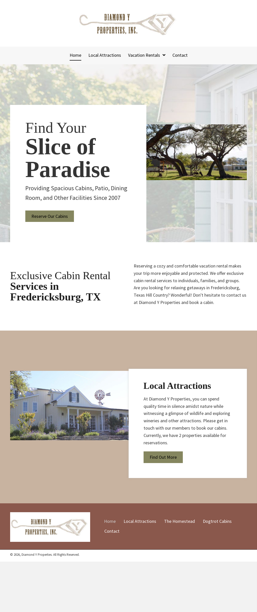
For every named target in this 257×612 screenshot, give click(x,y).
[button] (49, 216)
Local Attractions (140, 521)
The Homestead (179, 521)
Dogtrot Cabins (217, 521)
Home (110, 521)
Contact (112, 531)
